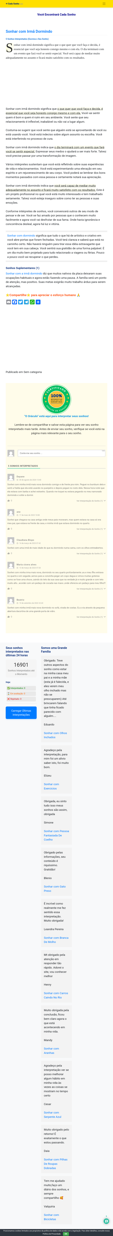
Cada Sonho (12, 4)
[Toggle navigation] (104, 3)
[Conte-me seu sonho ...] (61, 453)
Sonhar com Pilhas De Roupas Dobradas (55, 1164)
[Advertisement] (56, 85)
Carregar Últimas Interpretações (21, 712)
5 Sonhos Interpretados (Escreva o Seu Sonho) (27, 39)
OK (66, 1234)
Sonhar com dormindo (21, 235)
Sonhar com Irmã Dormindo (29, 31)
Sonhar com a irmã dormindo (24, 273)
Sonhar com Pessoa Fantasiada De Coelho (56, 835)
